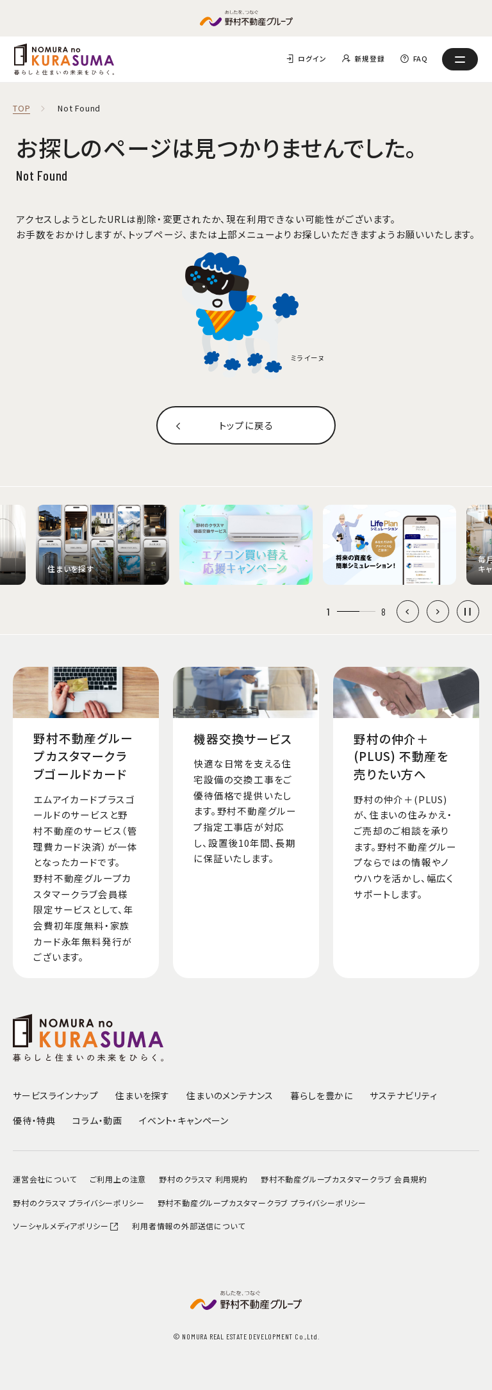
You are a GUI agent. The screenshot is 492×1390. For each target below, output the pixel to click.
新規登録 (369, 58)
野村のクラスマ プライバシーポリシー (78, 1202)
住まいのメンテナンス (230, 1095)
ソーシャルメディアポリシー (66, 1225)
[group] (102, 545)
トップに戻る (246, 425)
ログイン (312, 58)
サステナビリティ (403, 1095)
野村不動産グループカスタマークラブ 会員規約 (344, 1178)
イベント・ (184, 1120)
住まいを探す (142, 1095)
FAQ (420, 58)
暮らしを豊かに (321, 1095)
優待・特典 (34, 1120)
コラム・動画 (97, 1120)
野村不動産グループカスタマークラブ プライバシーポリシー (262, 1202)
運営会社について (44, 1178)
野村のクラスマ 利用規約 (203, 1178)
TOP (21, 108)
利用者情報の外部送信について (188, 1225)
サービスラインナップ (56, 1095)
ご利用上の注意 (118, 1178)
